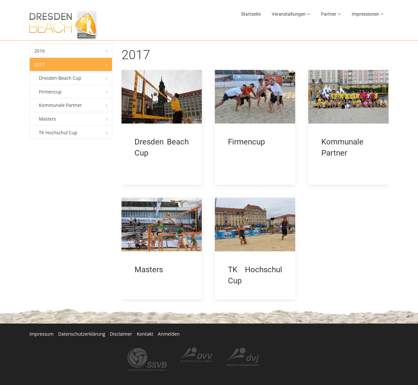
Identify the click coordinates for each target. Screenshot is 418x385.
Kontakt (145, 321)
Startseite (251, 14)
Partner (328, 14)
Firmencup (50, 92)
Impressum (41, 321)
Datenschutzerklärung (81, 321)
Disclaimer (121, 321)
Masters (47, 119)
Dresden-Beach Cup (60, 78)
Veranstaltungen (289, 14)
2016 (39, 51)
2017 (39, 64)
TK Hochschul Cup (58, 132)
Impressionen (365, 14)
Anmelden (169, 321)
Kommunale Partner (60, 105)
